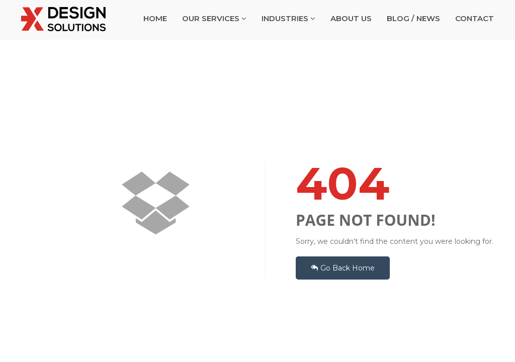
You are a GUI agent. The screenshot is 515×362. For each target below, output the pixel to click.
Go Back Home (343, 268)
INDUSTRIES (288, 29)
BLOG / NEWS (413, 29)
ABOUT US (351, 29)
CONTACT (474, 29)
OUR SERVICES (214, 29)
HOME (155, 29)
